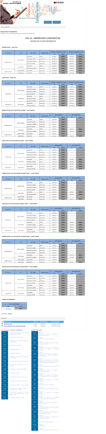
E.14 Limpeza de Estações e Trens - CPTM (18, 381)
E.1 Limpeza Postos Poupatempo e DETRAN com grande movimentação (19, 333)
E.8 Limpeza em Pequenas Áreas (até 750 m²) (19, 361)
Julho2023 (35, 397)
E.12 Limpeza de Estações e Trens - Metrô (18, 377)
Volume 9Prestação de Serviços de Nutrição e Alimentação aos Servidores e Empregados (49, 375)
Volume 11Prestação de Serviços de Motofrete (46, 384)
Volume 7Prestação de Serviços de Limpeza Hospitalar (48, 365)
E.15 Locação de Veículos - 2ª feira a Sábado (18, 385)
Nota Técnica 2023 (8, 324)
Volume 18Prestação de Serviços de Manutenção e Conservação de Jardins (49, 417)
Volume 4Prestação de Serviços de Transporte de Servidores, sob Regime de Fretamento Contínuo (49, 348)
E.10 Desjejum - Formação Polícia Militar (18, 369)
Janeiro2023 (4, 333)
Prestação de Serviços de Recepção (46, 421)
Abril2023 (35, 379)
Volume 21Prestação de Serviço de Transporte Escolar (48, 429)
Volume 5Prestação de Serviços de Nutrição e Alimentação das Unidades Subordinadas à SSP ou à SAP (49, 354)
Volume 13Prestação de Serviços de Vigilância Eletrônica (49, 392)
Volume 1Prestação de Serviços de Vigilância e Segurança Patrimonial (49, 334)
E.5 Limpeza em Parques (14, 349)
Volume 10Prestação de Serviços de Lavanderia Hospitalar (49, 380)
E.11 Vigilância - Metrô (14, 373)
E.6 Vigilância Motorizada (14, 353)
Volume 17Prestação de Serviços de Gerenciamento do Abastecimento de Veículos (49, 412)
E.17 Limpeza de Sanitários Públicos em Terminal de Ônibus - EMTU (19, 389)
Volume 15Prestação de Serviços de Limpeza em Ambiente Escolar (49, 402)
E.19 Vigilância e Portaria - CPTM (16, 397)
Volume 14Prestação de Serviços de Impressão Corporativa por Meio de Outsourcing (49, 397)
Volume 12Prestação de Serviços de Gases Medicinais (48, 388)
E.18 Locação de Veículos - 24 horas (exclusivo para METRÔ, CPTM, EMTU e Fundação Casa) (19, 393)
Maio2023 (5, 385)
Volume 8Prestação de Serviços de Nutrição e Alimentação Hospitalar (49, 370)
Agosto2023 (34, 388)
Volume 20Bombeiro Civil (42, 425)
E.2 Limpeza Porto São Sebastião (16, 337)
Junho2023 (4, 365)
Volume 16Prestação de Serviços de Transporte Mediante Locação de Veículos (49, 407)
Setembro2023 (35, 425)
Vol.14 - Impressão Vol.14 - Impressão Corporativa (15, 326)
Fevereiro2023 (35, 411)
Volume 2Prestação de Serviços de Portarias (46, 338)
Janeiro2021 (4, 337)
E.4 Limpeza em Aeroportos (15, 345)
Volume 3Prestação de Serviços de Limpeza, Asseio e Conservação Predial (49, 343)
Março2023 (34, 416)
